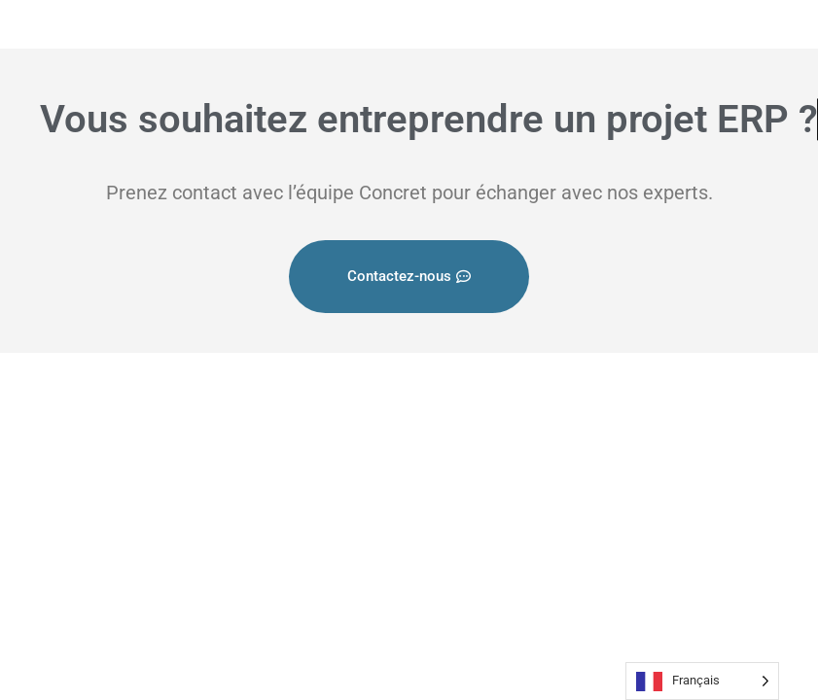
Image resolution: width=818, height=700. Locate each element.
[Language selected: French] (702, 681)
